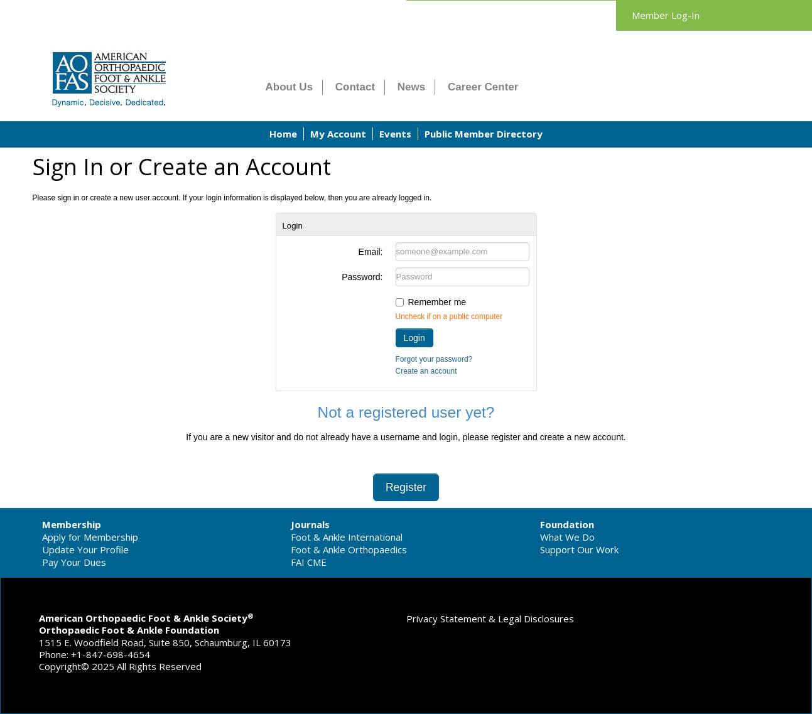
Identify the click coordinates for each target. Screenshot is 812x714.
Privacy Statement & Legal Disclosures (490, 618)
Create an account (426, 371)
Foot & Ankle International (347, 537)
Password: (362, 277)
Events (395, 133)
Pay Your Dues (74, 562)
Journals (310, 524)
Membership (71, 524)
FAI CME (309, 562)
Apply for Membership (90, 537)
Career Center (483, 87)
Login (414, 338)
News (411, 87)
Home (283, 133)
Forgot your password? (434, 359)
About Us (289, 87)
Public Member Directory (484, 133)
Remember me (437, 302)
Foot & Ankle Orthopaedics (349, 549)
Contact (355, 87)
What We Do (567, 537)
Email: (371, 252)
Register (406, 487)
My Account (338, 133)
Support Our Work (579, 549)
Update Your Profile (85, 549)
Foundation (567, 524)
